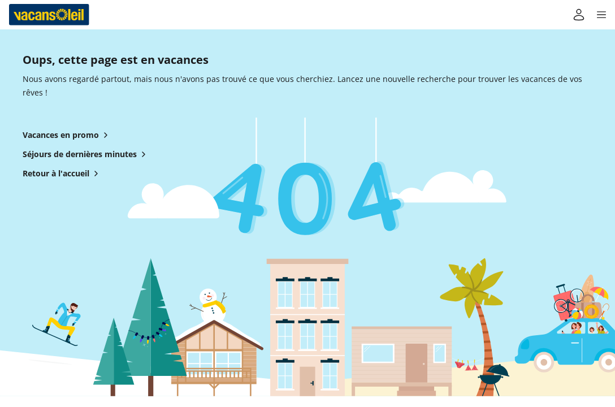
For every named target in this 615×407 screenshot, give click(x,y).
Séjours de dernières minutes (86, 154)
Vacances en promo (67, 135)
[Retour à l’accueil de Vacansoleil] (49, 14)
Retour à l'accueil (63, 173)
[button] (601, 15)
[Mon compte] (579, 15)
